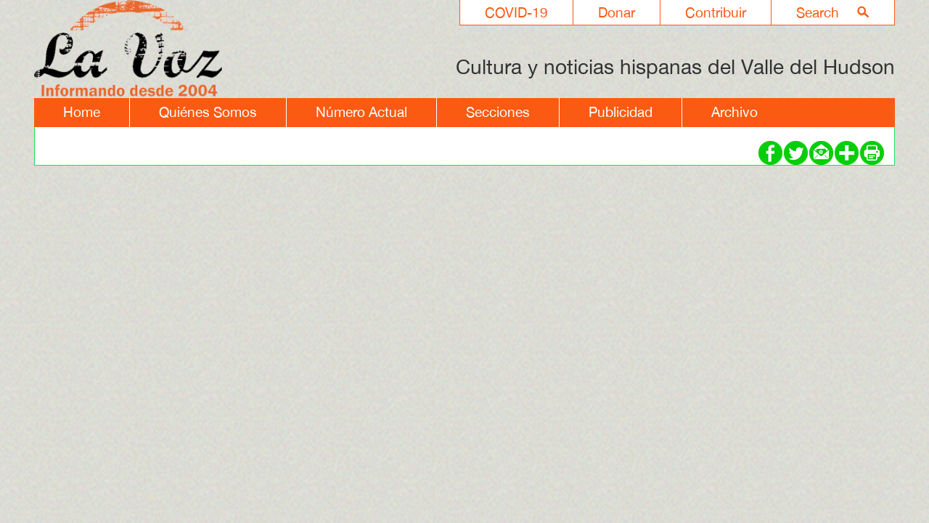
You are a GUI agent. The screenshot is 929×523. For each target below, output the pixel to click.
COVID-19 (516, 12)
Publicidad (620, 112)
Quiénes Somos (208, 112)
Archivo (734, 112)
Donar (616, 12)
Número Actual (361, 112)
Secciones (498, 112)
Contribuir (715, 12)
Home (81, 112)
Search (817, 12)
